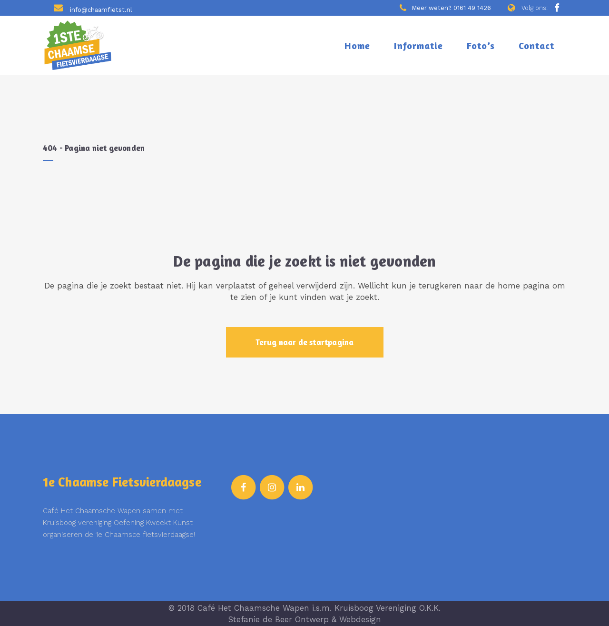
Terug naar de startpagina (304, 342)
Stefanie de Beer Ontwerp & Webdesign (304, 619)
